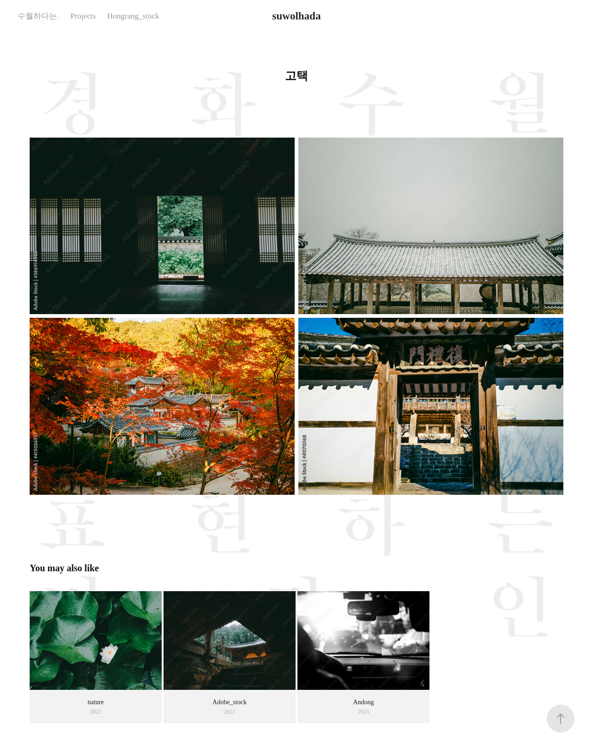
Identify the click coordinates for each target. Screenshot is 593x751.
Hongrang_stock (133, 16)
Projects (83, 16)
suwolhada (296, 16)
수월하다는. (38, 16)
